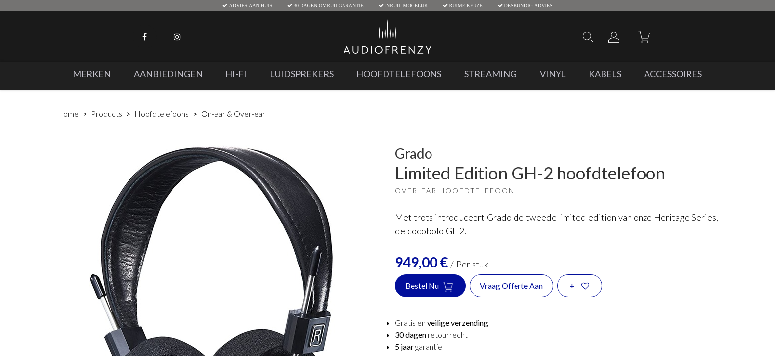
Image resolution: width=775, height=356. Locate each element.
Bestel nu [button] (430, 286)
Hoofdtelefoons (161, 113)
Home (68, 113)
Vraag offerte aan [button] (511, 285)
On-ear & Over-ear (233, 113)
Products (106, 113)
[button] (579, 285)
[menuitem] (91, 74)
